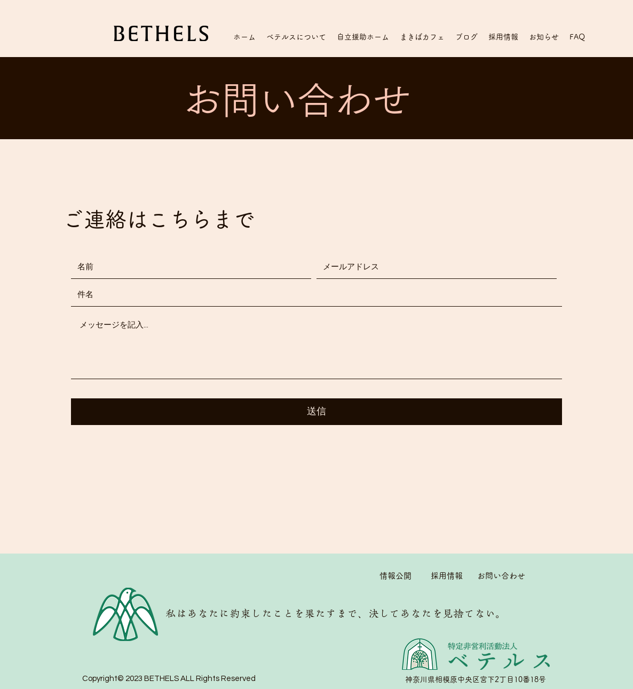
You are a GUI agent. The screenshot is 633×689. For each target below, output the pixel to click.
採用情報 (447, 576)
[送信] (316, 411)
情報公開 (395, 576)
